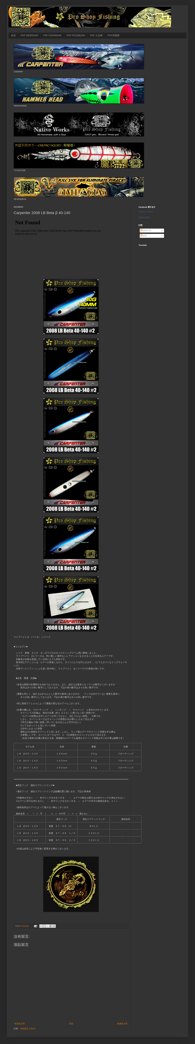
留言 (143, 236)
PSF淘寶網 (113, 35)
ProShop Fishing (145, 212)
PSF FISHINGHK (52, 35)
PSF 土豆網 (96, 35)
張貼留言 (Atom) (27, 1028)
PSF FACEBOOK (76, 35)
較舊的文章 (122, 1023)
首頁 (13, 35)
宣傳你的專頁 (144, 217)
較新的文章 (20, 1023)
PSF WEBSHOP (29, 35)
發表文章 (145, 230)
